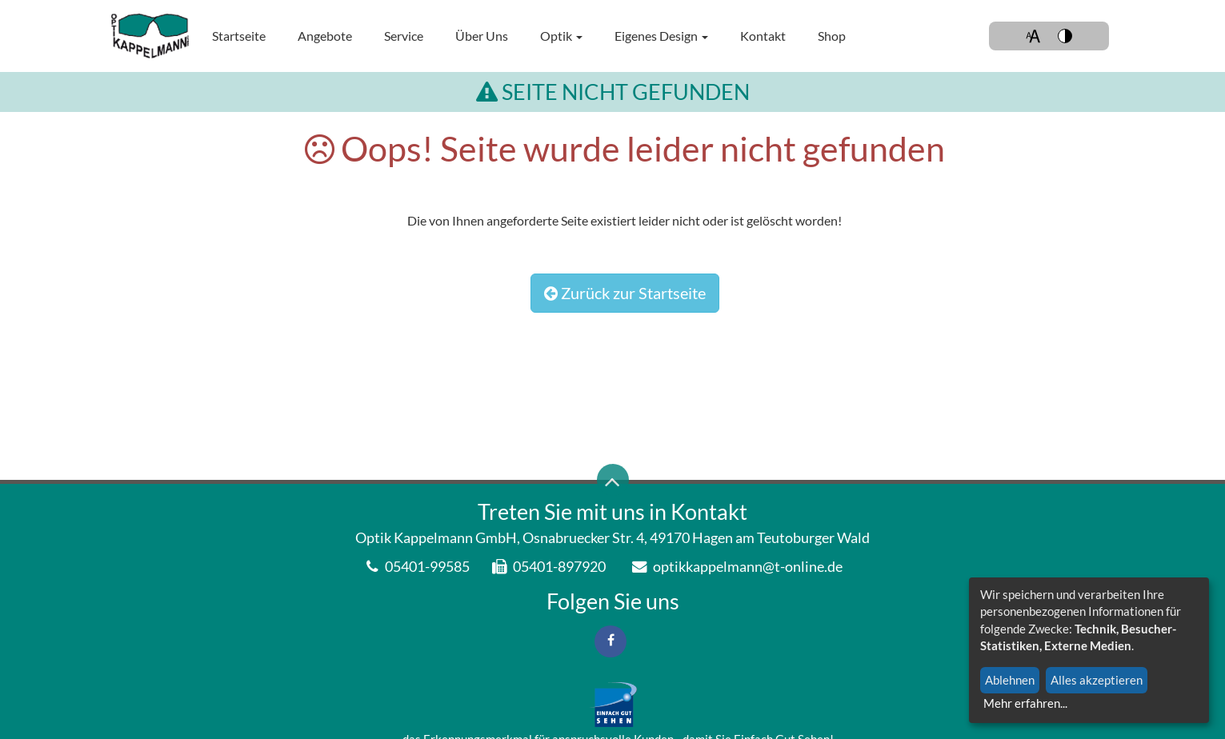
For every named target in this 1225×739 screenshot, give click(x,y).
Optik (561, 35)
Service (403, 35)
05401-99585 (418, 566)
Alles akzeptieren (1097, 680)
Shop (832, 35)
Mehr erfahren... (1025, 703)
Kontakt (763, 35)
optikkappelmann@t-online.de (737, 566)
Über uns (481, 35)
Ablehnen (1010, 680)
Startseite (239, 35)
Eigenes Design (661, 35)
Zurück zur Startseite (625, 292)
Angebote (325, 35)
